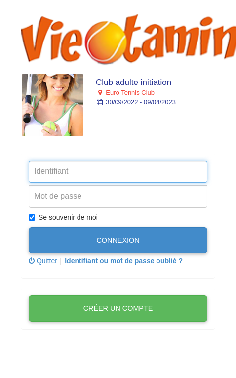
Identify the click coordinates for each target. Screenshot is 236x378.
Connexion (117, 240)
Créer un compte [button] (118, 308)
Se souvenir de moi (63, 217)
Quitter (43, 261)
